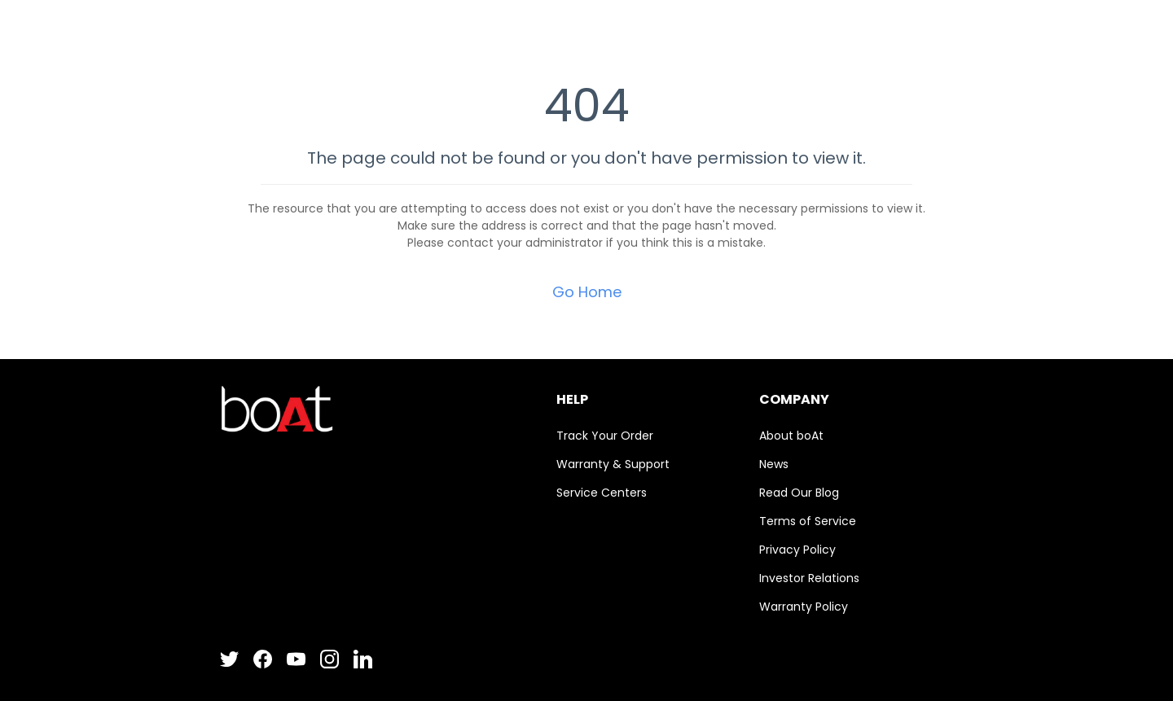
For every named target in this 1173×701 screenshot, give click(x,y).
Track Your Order (604, 435)
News (774, 464)
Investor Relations (809, 578)
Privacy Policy (797, 549)
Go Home (587, 292)
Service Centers (601, 492)
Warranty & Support (613, 464)
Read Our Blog (799, 492)
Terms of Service (807, 521)
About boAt (791, 435)
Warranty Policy (803, 606)
